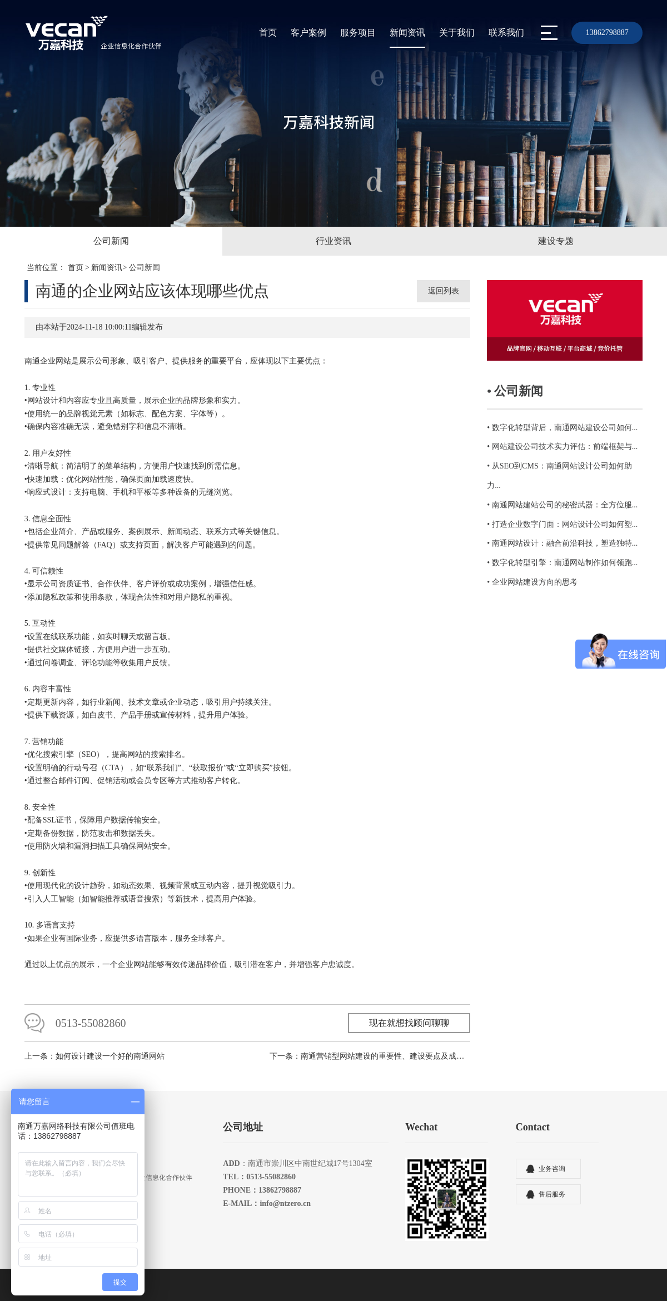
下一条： (370, 1067)
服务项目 (358, 32)
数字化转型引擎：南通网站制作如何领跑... (565, 563)
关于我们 (457, 32)
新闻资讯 (407, 32)
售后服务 (552, 1205)
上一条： (94, 1067)
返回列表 (443, 291)
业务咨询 (552, 1179)
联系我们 (506, 32)
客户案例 (308, 32)
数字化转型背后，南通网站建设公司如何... (565, 427)
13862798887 (607, 32)
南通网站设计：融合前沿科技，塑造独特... (565, 543)
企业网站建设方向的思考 (535, 582)
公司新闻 (144, 267)
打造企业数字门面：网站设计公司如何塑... (565, 524)
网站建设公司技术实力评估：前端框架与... (565, 446)
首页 (268, 32)
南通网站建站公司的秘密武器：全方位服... (565, 505)
